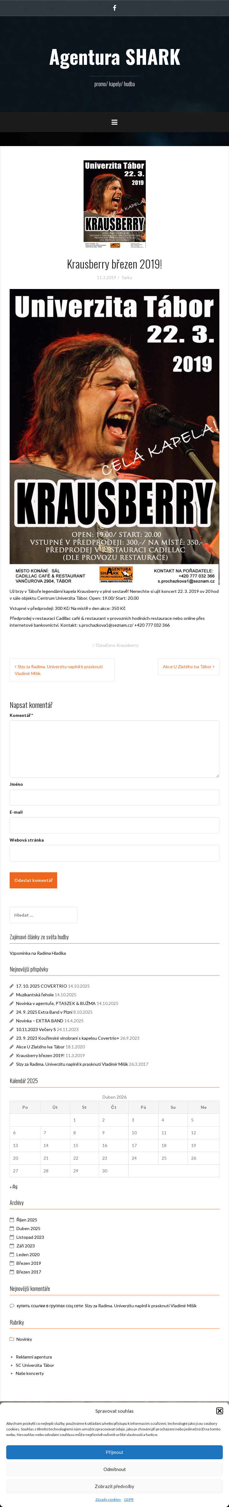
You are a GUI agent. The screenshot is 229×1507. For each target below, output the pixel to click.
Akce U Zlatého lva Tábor (187, 666)
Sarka (127, 277)
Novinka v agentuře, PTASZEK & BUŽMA (56, 1003)
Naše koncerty (30, 1373)
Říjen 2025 (26, 1219)
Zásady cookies (108, 1499)
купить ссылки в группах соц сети (50, 1305)
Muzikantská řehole (35, 994)
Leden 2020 (27, 1254)
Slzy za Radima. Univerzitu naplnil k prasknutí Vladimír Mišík (72, 1064)
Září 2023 (25, 1245)
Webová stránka (27, 839)
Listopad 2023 (30, 1237)
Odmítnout (114, 1469)
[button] (220, 1411)
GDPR (129, 1499)
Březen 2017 (28, 1271)
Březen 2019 (28, 1263)
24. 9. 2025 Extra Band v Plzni (44, 1012)
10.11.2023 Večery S (36, 1029)
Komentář (21, 715)
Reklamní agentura (34, 1356)
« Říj (13, 1186)
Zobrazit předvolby (114, 1486)
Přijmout (114, 1452)
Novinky (24, 1339)
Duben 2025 (28, 1228)
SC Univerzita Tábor (35, 1365)
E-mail (16, 812)
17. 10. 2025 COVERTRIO (41, 986)
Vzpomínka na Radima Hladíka (38, 953)
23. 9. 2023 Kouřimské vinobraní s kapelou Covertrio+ (67, 1038)
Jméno (16, 784)
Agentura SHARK (114, 56)
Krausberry (127, 645)
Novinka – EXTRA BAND (39, 1020)
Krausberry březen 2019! (40, 1055)
